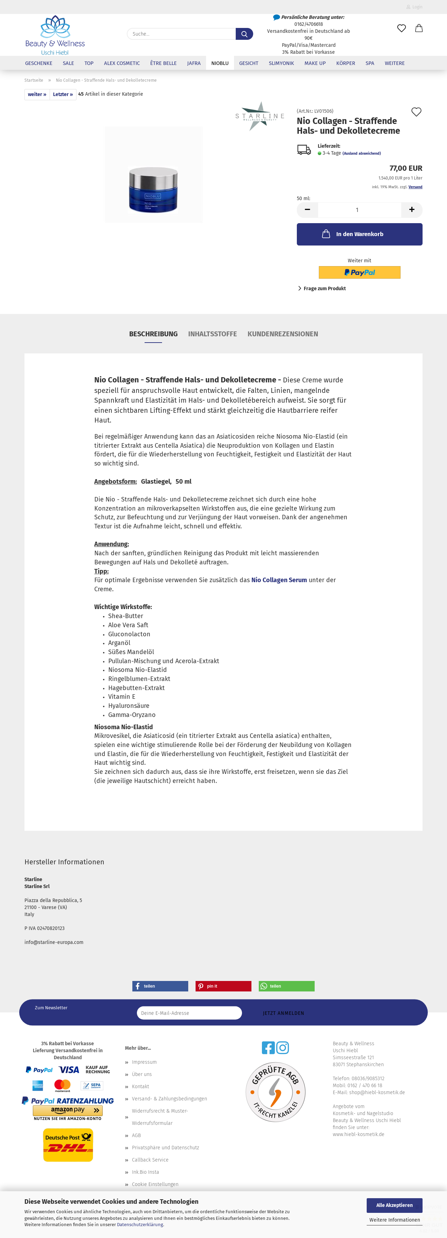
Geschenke (38, 63)
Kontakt (140, 1087)
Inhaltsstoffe (212, 334)
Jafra (194, 63)
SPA (370, 63)
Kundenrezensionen (283, 334)
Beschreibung (153, 334)
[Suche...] (244, 34)
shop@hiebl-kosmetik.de (377, 1093)
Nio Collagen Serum (279, 580)
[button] (419, 28)
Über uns (142, 1074)
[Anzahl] (360, 210)
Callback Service (150, 1160)
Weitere (395, 63)
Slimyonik (281, 63)
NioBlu (220, 63)
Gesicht (248, 63)
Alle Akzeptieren (394, 1205)
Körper (345, 63)
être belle (163, 63)
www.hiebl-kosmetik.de (358, 1134)
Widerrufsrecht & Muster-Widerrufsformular (160, 1117)
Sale (68, 63)
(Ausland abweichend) (362, 153)
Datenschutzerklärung (140, 1224)
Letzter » (63, 94)
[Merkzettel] (401, 28)
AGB (136, 1135)
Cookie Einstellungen (155, 1184)
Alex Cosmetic (122, 63)
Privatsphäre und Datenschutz (165, 1148)
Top (89, 63)
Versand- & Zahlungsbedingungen (169, 1099)
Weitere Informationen (394, 1220)
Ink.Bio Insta (145, 1172)
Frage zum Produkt (325, 289)
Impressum (144, 1062)
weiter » (37, 94)
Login (414, 7)
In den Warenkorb (352, 233)
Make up (315, 63)
